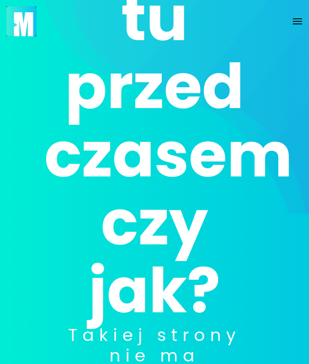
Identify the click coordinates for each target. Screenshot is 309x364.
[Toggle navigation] (297, 21)
